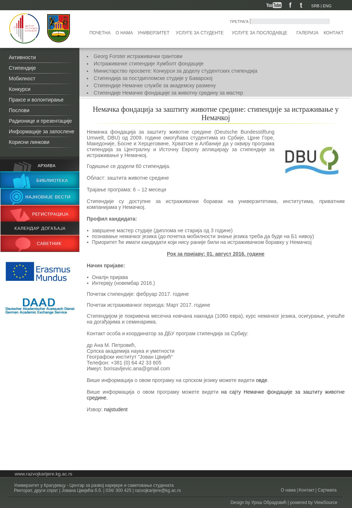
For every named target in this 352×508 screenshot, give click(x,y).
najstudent (116, 409)
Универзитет (153, 32)
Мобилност (22, 78)
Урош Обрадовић (269, 502)
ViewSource (325, 502)
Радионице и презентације (40, 121)
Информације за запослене (41, 131)
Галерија (307, 32)
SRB (315, 6)
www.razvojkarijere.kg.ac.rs (43, 474)
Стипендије (22, 68)
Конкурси (19, 89)
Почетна (100, 32)
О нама (124, 32)
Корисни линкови (29, 142)
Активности (22, 57)
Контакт (334, 32)
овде (261, 380)
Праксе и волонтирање (36, 100)
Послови (19, 110)
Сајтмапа (327, 490)
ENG (327, 6)
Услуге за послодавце (259, 32)
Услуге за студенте (200, 32)
